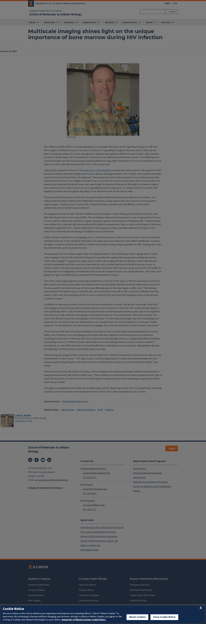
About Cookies (137, 617)
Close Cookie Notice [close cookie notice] (164, 617)
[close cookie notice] (200, 608)
